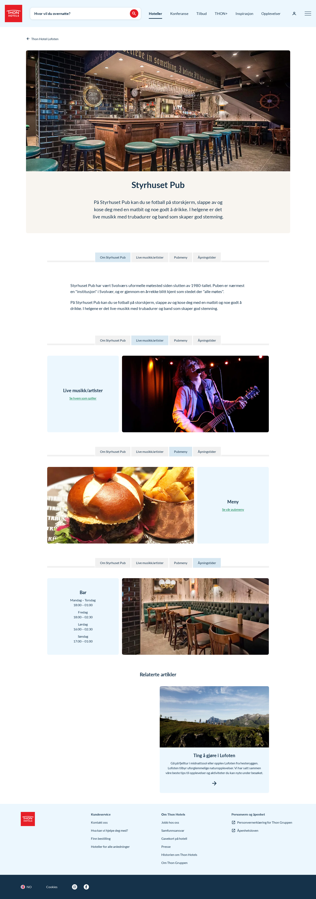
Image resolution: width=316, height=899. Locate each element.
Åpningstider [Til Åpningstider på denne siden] (207, 257)
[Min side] (294, 13)
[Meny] (308, 13)
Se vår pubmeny (233, 509)
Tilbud (201, 13)
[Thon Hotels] (13, 13)
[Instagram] (74, 887)
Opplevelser (271, 13)
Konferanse (179, 13)
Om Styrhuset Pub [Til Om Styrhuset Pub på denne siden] (113, 257)
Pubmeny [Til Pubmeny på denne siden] (180, 257)
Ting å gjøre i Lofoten (214, 755)
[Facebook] (86, 887)
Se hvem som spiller (82, 398)
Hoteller (155, 13)
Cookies (51, 887)
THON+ (221, 13)
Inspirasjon (244, 13)
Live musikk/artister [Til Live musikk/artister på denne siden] (150, 257)
